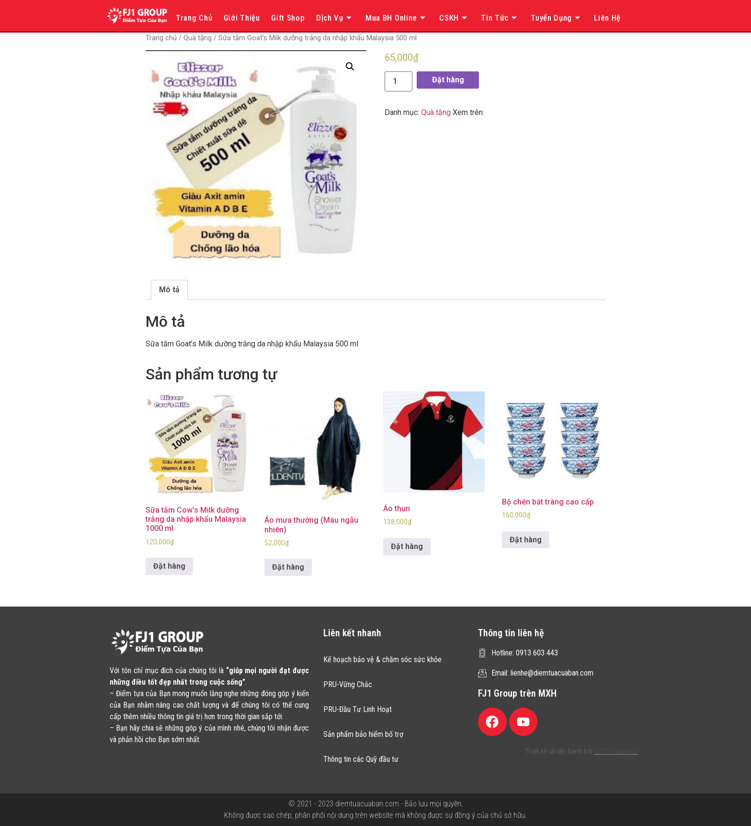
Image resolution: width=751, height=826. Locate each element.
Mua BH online (396, 18)
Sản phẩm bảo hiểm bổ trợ (363, 734)
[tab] (169, 290)
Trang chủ (194, 18)
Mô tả (169, 289)
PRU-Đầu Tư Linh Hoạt (357, 709)
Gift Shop (288, 18)
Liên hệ (607, 18)
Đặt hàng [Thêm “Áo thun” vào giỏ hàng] (407, 546)
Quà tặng (197, 38)
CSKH (454, 18)
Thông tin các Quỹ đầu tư (360, 759)
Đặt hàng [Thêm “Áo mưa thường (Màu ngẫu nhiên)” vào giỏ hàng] (288, 567)
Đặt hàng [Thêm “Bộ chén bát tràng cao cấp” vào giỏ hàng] (526, 539)
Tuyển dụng (557, 18)
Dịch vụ (335, 18)
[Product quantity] (398, 81)
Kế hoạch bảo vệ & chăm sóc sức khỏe (382, 659)
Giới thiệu (242, 18)
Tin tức (500, 18)
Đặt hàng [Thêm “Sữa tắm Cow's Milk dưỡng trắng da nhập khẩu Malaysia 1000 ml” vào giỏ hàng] (169, 566)
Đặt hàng (448, 79)
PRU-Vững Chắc (347, 684)
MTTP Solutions (615, 751)
